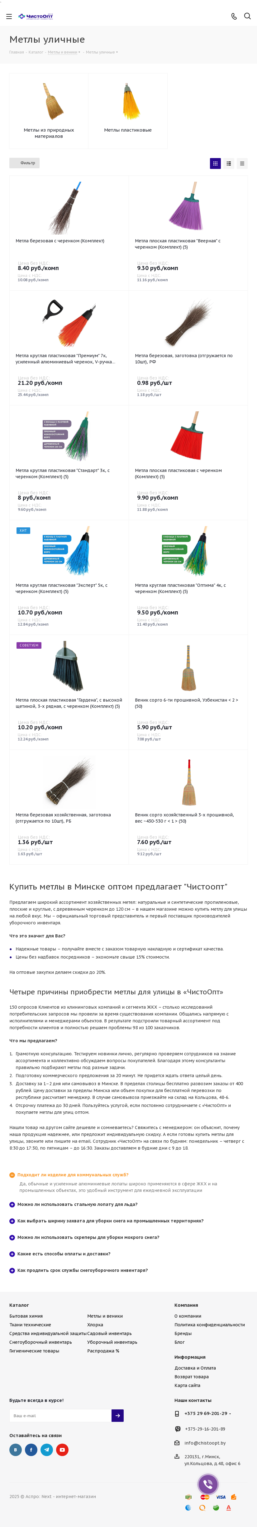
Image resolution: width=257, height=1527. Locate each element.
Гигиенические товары (34, 1351)
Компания (186, 1305)
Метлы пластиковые (128, 130)
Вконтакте (15, 1450)
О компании (187, 1316)
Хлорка (95, 1325)
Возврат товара (191, 1377)
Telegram (46, 1450)
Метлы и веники (105, 1316)
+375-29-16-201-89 (205, 1429)
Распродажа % (103, 1351)
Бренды (183, 1333)
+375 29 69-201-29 (205, 1413)
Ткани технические (30, 1325)
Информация (190, 1357)
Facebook (31, 1450)
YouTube (62, 1450)
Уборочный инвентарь (112, 1342)
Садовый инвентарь (109, 1333)
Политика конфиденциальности (209, 1325)
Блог (179, 1342)
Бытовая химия (26, 1316)
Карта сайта (187, 1385)
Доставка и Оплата (195, 1368)
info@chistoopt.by (205, 1443)
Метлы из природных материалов (49, 133)
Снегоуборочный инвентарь (40, 1342)
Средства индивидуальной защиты (48, 1333)
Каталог (19, 1305)
